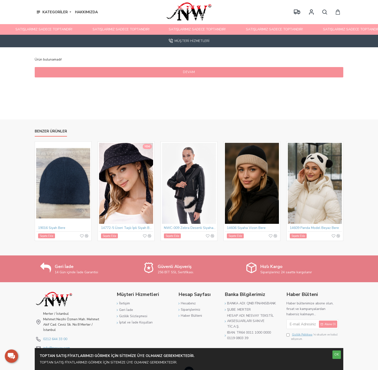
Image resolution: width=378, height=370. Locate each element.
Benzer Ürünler (51, 132)
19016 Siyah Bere (51, 229)
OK (336, 354)
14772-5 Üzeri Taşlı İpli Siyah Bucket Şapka (127, 229)
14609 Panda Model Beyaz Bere (314, 229)
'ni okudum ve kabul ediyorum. (312, 337)
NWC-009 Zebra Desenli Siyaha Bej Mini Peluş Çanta (190, 229)
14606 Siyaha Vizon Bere (246, 229)
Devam (189, 72)
